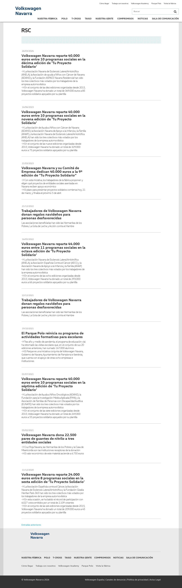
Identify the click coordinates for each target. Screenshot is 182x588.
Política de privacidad (137, 579)
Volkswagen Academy (140, 3)
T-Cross (76, 18)
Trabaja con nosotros (120, 3)
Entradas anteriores (31, 524)
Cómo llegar (104, 3)
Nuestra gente (104, 18)
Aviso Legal (155, 579)
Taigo (88, 18)
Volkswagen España (94, 579)
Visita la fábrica (170, 3)
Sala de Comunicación (165, 18)
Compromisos (125, 18)
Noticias (143, 18)
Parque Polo (156, 3)
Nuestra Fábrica (47, 18)
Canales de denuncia (115, 579)
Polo (64, 18)
